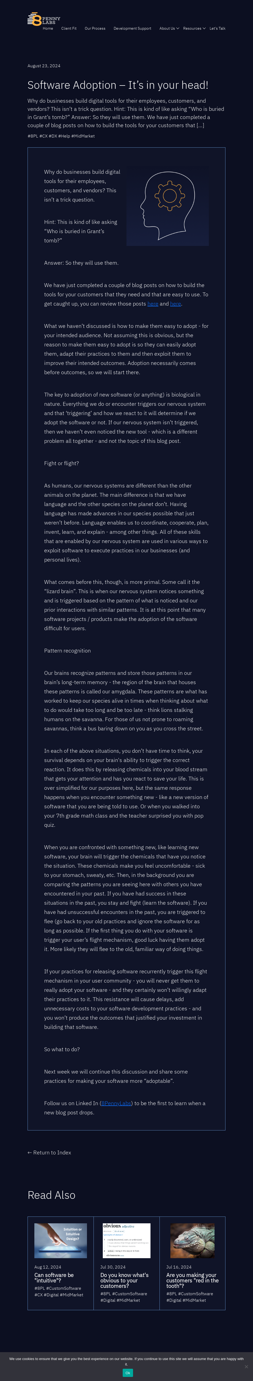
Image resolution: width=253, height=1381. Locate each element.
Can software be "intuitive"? (54, 1277)
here (152, 303)
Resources (192, 28)
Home (48, 28)
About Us (167, 28)
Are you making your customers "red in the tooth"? (192, 1280)
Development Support (132, 28)
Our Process (95, 28)
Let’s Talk (217, 28)
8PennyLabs (116, 1103)
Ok (127, 1373)
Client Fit (69, 28)
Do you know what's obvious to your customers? (124, 1280)
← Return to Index (49, 1152)
